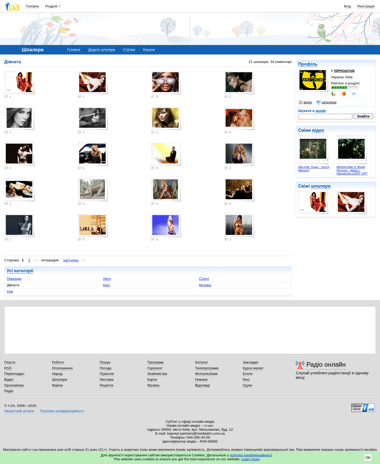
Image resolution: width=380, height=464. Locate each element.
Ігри (10, 291)
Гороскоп (154, 368)
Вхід (347, 6)
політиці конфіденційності (251, 455)
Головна (32, 6)
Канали (149, 50)
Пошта (9, 362)
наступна (70, 260)
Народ (57, 374)
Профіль (308, 64)
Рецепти (106, 385)
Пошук (105, 362)
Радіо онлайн (326, 364)
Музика (205, 285)
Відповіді (202, 385)
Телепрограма (207, 368)
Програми (155, 362)
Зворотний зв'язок (19, 411)
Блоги (248, 374)
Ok (368, 458)
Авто (107, 279)
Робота (58, 362)
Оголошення (62, 368)
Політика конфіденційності (62, 411)
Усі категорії (20, 270)
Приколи (107, 374)
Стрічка (129, 50)
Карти (152, 379)
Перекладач (14, 374)
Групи (247, 385)
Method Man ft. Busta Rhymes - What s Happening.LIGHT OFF (352, 170)
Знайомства (157, 374)
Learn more (250, 459)
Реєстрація (366, 6)
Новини (201, 379)
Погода (105, 368)
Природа (14, 279)
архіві (321, 111)
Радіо (8, 391)
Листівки (107, 379)
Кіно (106, 285)
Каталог (201, 362)
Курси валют (253, 368)
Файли (57, 385)
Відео (9, 379)
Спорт (204, 279)
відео (305, 102)
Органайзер (14, 385)
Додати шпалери (101, 50)
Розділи (51, 6)
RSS (8, 368)
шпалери (326, 102)
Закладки (250, 362)
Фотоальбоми (206, 374)
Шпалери (59, 379)
